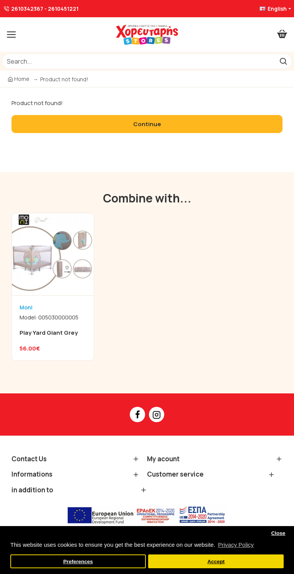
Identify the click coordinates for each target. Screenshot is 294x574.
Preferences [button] (78, 561)
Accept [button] (216, 561)
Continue (147, 124)
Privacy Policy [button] (235, 544)
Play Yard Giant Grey (49, 333)
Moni (26, 307)
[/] (138, 61)
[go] (283, 61)
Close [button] (278, 533)
